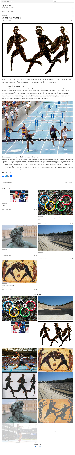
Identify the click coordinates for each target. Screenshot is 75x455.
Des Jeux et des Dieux (6, 251)
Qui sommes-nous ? (6, 1)
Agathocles (7, 5)
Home (3, 11)
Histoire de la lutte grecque (8, 285)
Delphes (54, 81)
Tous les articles (10, 11)
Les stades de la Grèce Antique (44, 254)
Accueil (12, 1)
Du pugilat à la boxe (6, 205)
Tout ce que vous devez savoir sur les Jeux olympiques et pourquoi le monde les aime (55, 218)
